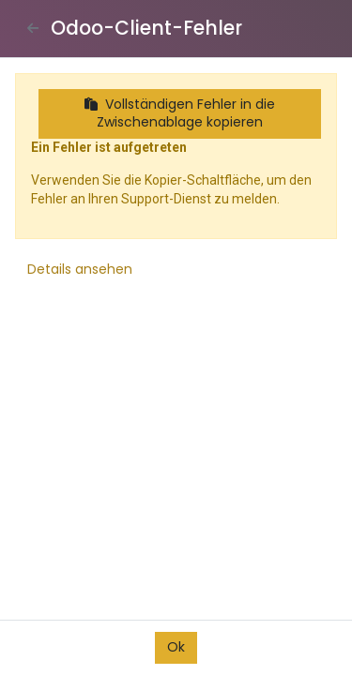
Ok (176, 647)
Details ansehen (79, 269)
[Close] (33, 28)
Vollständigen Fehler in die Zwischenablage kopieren (179, 113)
